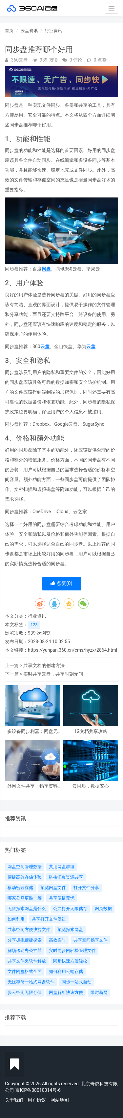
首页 (9, 30)
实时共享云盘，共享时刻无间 (53, 674)
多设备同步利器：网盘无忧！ (32, 731)
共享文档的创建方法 (44, 665)
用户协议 (37, 1100)
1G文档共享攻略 (90, 731)
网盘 (46, 268)
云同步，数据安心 (90, 786)
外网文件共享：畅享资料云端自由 (32, 786)
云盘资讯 (29, 30)
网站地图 (60, 1100)
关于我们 (14, 1100)
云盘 (45, 346)
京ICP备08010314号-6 (37, 1090)
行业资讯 (53, 30)
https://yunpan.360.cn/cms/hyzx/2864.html (72, 650)
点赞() (61, 583)
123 (34, 624)
